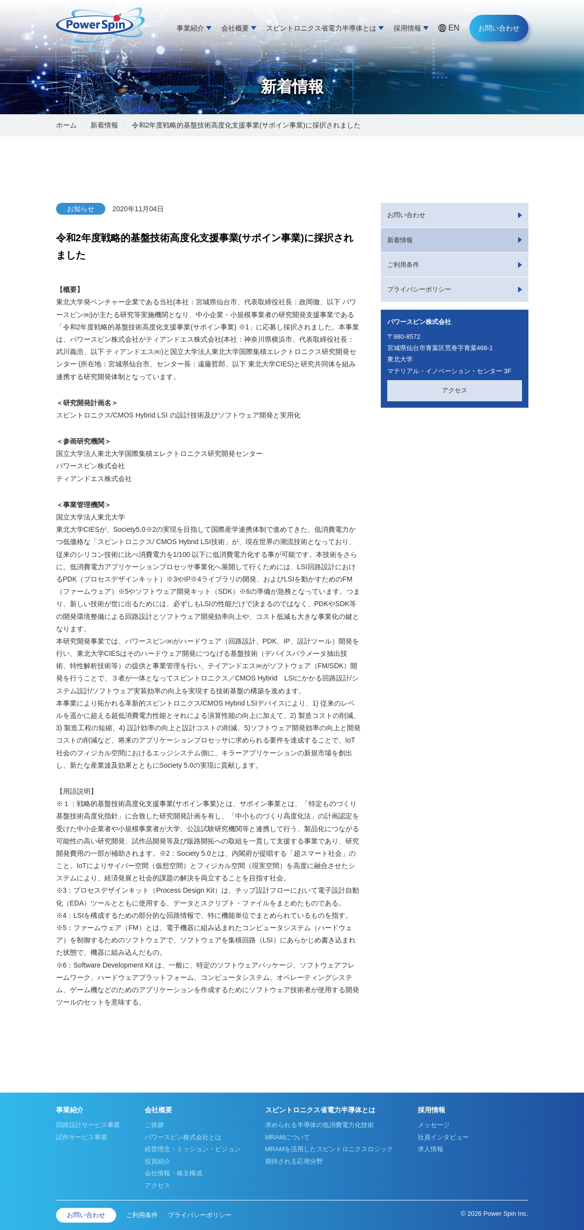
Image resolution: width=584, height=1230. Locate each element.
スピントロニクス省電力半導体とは (321, 28)
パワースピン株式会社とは (183, 1137)
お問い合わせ (499, 28)
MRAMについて (287, 1137)
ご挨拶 (154, 1125)
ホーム (66, 125)
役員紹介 (157, 1161)
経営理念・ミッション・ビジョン (193, 1149)
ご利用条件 (403, 264)
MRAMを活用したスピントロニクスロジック (329, 1149)
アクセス (454, 390)
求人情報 (430, 1149)
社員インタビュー (443, 1137)
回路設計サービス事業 (88, 1125)
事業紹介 (190, 28)
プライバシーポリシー (419, 289)
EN (453, 28)
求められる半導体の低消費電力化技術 (319, 1125)
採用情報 (407, 28)
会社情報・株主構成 (173, 1173)
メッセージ (434, 1125)
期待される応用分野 (294, 1161)
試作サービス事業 (81, 1137)
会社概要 (235, 28)
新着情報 (104, 125)
